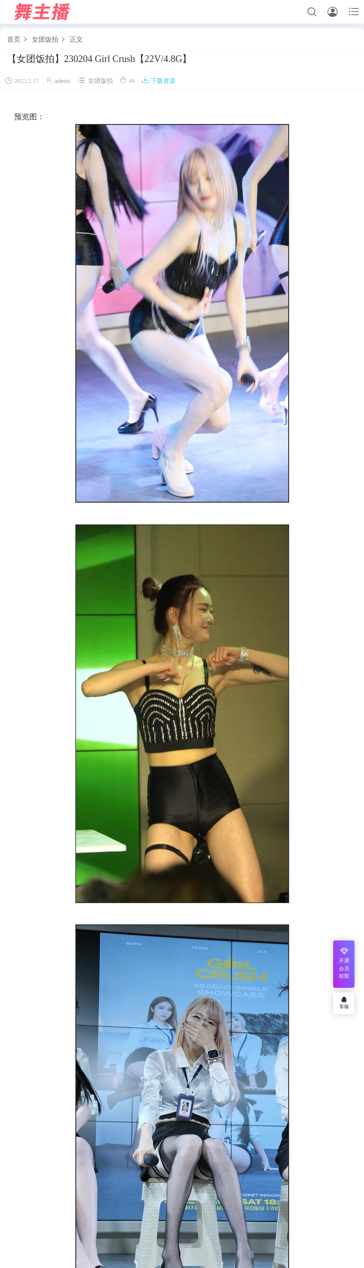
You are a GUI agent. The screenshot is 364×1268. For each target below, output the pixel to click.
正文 (76, 39)
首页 (13, 39)
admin (62, 80)
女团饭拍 (45, 39)
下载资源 (158, 80)
